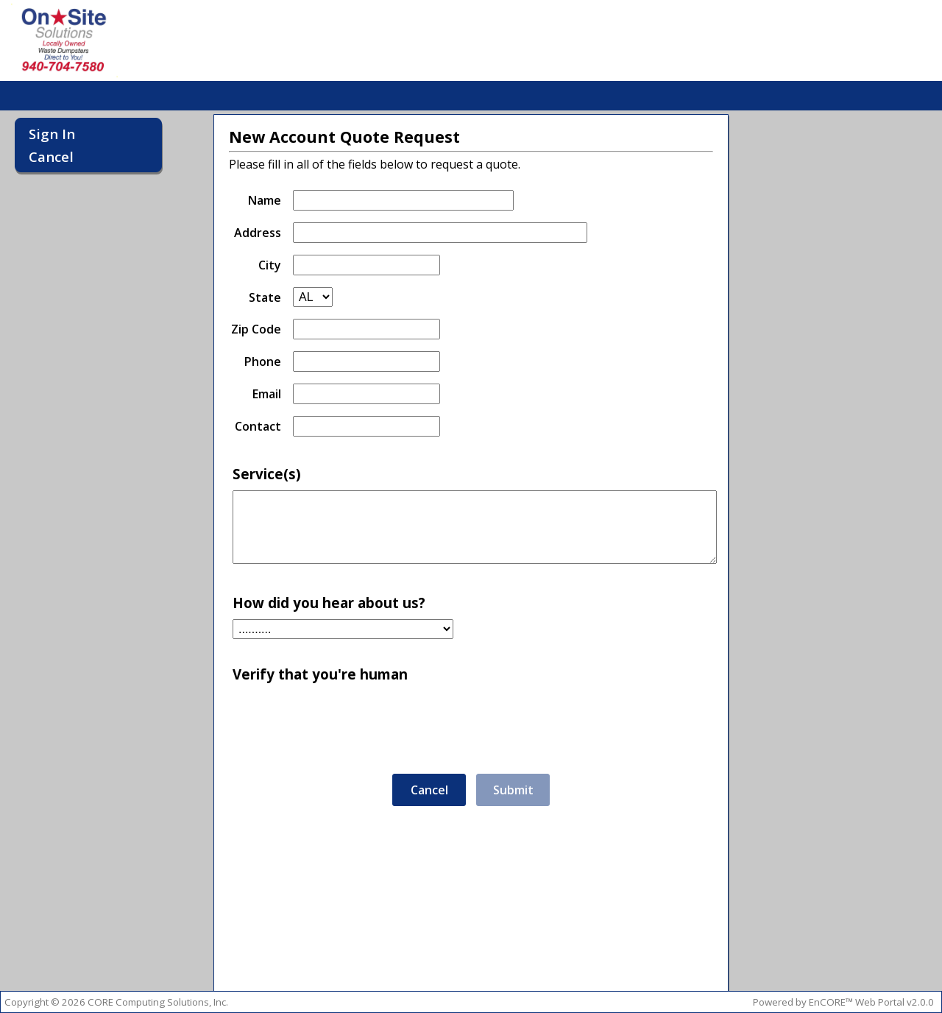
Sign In (52, 133)
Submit (513, 790)
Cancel (51, 156)
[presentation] (352, 719)
